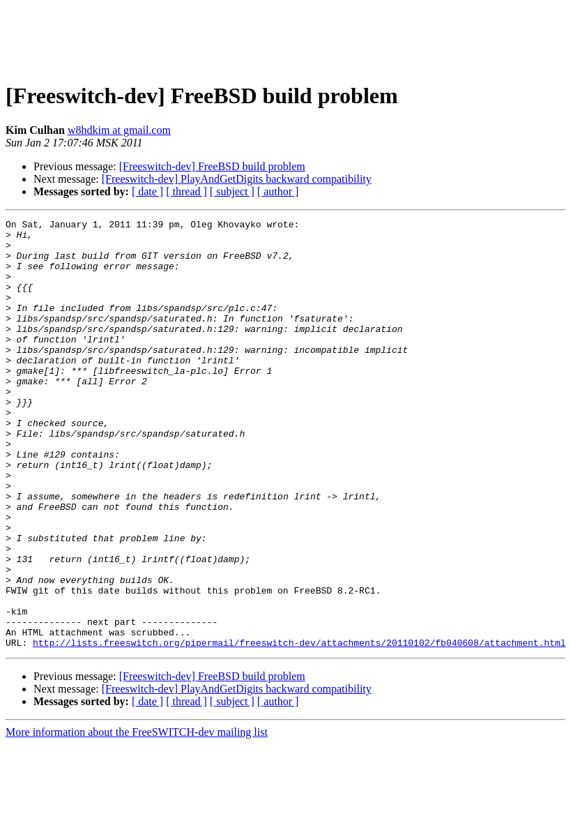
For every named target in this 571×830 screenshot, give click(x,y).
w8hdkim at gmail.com (119, 130)
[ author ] (278, 191)
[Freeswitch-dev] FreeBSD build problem (212, 166)
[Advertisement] (286, 37)
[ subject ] (232, 191)
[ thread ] (186, 191)
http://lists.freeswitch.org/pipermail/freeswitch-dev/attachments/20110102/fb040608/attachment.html (299, 728)
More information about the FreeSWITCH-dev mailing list (137, 818)
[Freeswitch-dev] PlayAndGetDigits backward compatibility (237, 179)
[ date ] (147, 191)
